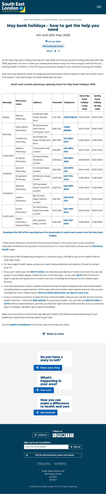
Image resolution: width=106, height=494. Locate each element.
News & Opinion (36, 20)
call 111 (79, 275)
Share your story (50, 368)
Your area (45, 390)
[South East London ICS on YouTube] (63, 435)
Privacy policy (44, 463)
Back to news (55, 333)
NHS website (39, 300)
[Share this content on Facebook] (58, 51)
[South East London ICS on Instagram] (72, 435)
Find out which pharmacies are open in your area (63, 293)
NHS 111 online (37, 272)
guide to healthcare (20, 324)
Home (25, 20)
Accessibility (60, 463)
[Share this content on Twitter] (55, 51)
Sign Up (77, 447)
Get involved (47, 412)
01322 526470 (70, 117)
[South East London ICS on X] (54, 435)
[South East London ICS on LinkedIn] (59, 435)
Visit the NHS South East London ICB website (54, 455)
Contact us (42, 435)
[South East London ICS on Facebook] (67, 435)
